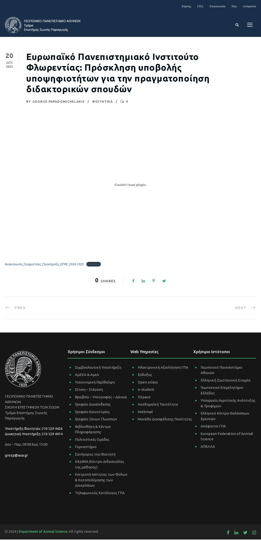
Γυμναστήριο (86, 448)
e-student (146, 391)
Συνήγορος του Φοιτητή (95, 456)
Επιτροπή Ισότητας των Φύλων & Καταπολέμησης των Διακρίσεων (101, 481)
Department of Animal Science (43, 533)
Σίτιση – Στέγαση (89, 391)
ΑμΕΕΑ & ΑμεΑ (87, 376)
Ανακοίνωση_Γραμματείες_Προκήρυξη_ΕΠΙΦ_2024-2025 (44, 265)
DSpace (144, 398)
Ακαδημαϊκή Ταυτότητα (158, 406)
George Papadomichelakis (59, 103)
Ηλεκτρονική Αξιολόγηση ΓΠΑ (163, 369)
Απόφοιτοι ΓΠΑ (213, 427)
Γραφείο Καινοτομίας (92, 413)
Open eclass (148, 384)
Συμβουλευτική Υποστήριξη (98, 369)
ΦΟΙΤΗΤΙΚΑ (102, 103)
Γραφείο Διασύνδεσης (93, 406)
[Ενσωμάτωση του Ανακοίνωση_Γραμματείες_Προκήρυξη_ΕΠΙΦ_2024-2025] (130, 186)
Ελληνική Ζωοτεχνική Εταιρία (226, 382)
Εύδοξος (145, 376)
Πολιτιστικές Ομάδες (92, 441)
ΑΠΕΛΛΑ (208, 448)
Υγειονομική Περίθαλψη (95, 384)
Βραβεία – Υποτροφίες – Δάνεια (101, 398)
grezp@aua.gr (16, 457)
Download (93, 265)
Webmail (145, 413)
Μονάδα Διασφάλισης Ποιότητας (165, 420)
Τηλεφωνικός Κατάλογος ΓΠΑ (100, 494)
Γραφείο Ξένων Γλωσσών (96, 420)
